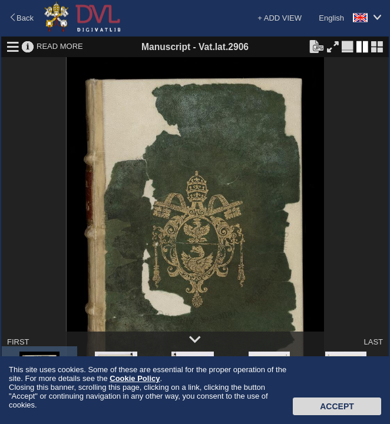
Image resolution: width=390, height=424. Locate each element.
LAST (373, 341)
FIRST (18, 341)
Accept (337, 406)
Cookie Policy (135, 378)
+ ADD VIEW (279, 18)
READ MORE (60, 46)
